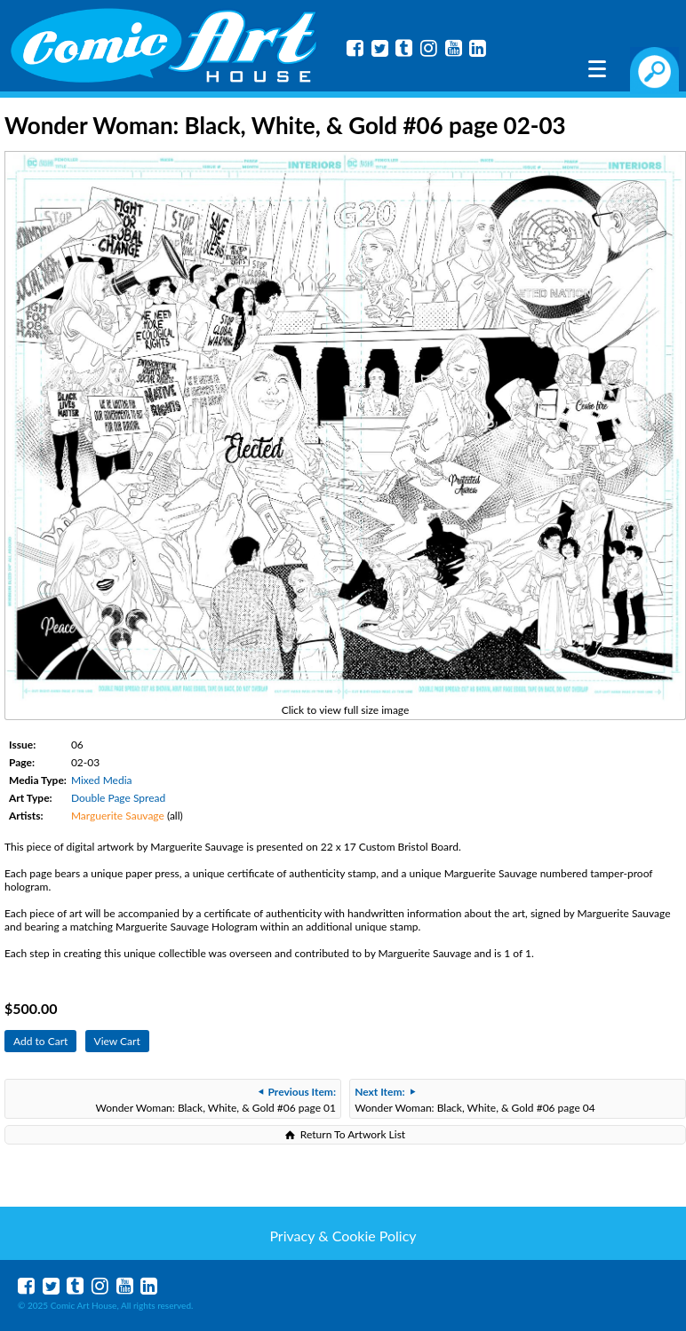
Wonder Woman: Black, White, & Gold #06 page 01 (215, 1099)
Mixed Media (101, 780)
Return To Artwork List (352, 1134)
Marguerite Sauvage (117, 815)
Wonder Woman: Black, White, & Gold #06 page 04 (475, 1099)
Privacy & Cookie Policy (342, 1235)
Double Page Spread (118, 797)
